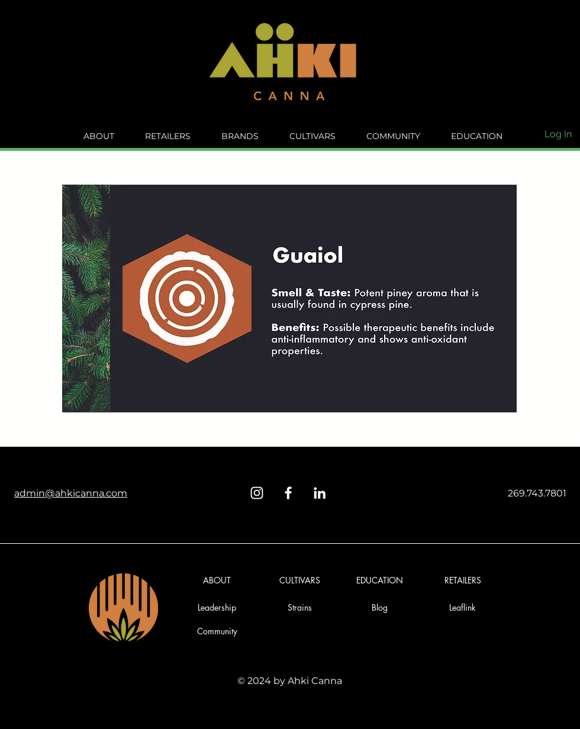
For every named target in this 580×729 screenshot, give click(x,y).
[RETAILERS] (462, 580)
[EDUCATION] (379, 580)
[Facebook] (288, 493)
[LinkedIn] (319, 493)
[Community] (217, 631)
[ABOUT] (217, 580)
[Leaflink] (462, 607)
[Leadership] (217, 607)
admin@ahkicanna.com (70, 493)
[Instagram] (257, 493)
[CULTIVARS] (299, 580)
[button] (379, 607)
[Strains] (299, 607)
